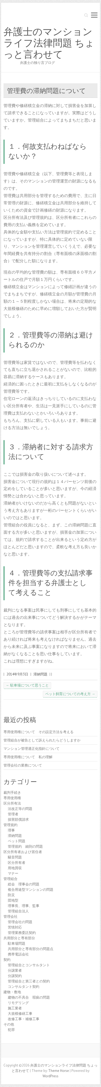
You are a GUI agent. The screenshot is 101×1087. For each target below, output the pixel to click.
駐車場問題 (16, 943)
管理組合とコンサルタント (29, 965)
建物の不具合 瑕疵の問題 (29, 997)
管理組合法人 (18, 911)
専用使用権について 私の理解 (28, 757)
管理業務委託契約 (22, 932)
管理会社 (11, 916)
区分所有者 (16, 862)
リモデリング (18, 1002)
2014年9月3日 (17, 674)
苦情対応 (15, 927)
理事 (11, 830)
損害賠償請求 (18, 819)
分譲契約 (15, 976)
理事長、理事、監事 (23, 905)
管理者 (13, 814)
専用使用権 (12, 798)
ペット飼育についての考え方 (70, 694)
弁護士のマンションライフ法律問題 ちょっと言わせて (49, 43)
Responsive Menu (94, 15)
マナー (13, 873)
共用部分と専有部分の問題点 (30, 949)
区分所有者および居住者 (23, 852)
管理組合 (11, 878)
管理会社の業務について (23, 765)
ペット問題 (16, 841)
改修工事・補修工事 (23, 1019)
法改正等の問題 (20, 808)
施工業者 (15, 1008)
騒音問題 (15, 857)
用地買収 (15, 868)
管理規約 (11, 825)
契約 (7, 959)
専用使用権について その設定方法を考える (39, 732)
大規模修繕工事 (20, 1013)
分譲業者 (15, 970)
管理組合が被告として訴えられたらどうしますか (42, 740)
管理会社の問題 (20, 922)
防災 (11, 895)
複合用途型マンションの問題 (30, 889)
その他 (9, 1024)
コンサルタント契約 (23, 986)
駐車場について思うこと (27, 685)
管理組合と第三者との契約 (29, 981)
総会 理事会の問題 (23, 884)
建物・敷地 (12, 992)
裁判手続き (12, 792)
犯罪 (11, 1029)
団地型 (13, 900)
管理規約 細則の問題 (25, 846)
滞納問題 (40, 674)
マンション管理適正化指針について (32, 748)
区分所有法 (12, 803)
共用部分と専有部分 (19, 938)
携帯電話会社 (18, 954)
